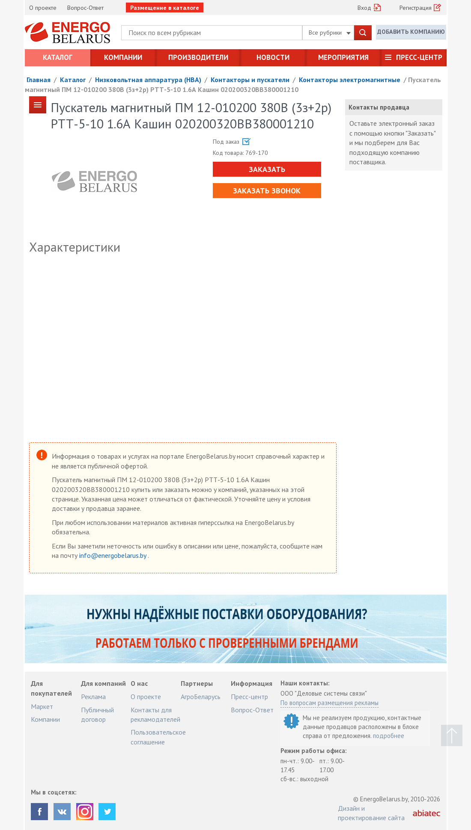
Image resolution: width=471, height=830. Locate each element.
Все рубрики (330, 32)
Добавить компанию (411, 32)
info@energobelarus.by (113, 555)
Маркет (42, 706)
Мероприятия (343, 57)
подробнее (388, 736)
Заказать (266, 169)
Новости (272, 57)
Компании (123, 57)
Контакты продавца (379, 107)
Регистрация (415, 8)
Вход (364, 8)
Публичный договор (97, 714)
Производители (198, 57)
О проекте (43, 8)
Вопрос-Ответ (85, 8)
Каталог (57, 57)
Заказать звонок (266, 191)
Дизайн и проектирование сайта (371, 813)
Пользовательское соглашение (158, 737)
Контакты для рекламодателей (155, 714)
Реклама (93, 696)
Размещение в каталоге (164, 8)
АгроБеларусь (201, 696)
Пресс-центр (419, 57)
